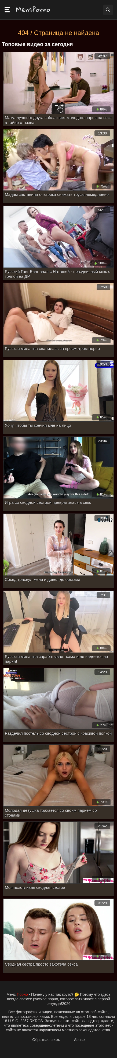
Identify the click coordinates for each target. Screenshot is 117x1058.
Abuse (79, 1040)
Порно (22, 994)
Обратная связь (46, 1040)
